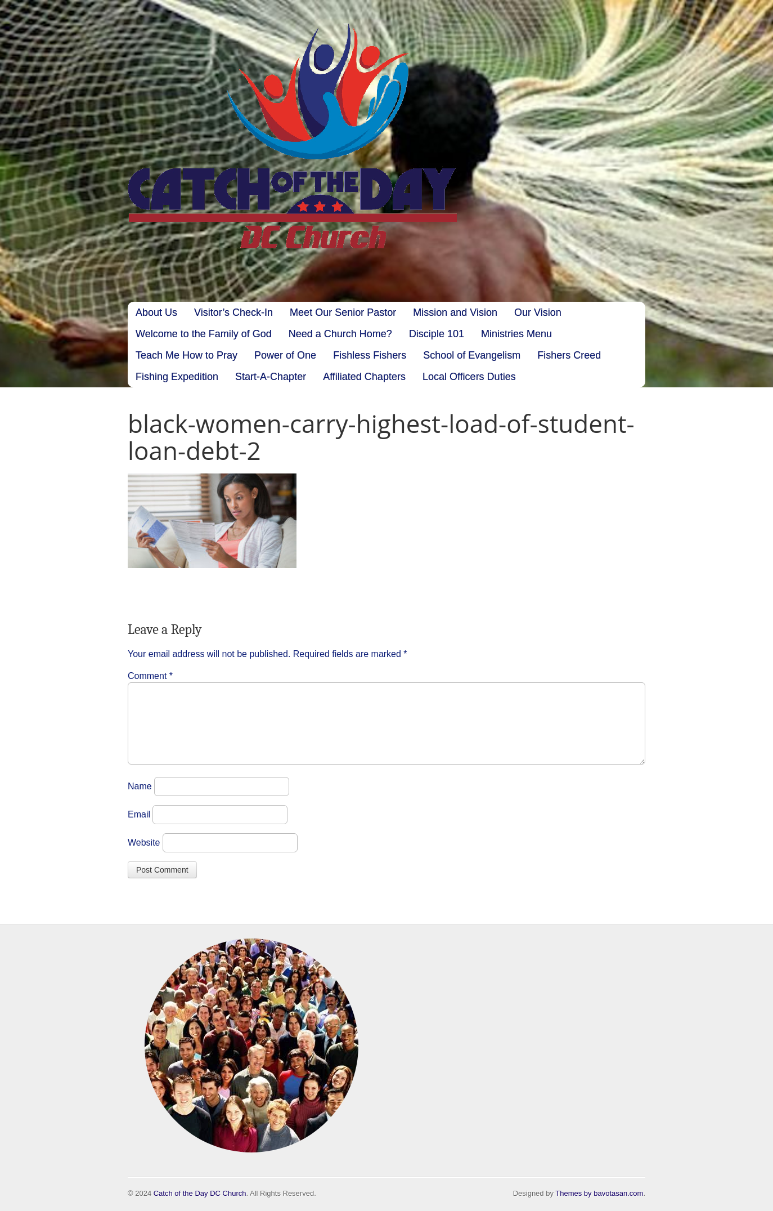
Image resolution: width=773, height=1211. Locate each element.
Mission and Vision (455, 312)
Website (144, 856)
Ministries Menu (516, 333)
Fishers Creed (569, 355)
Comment (150, 676)
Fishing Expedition (177, 376)
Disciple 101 (436, 333)
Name (140, 800)
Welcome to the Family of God (204, 333)
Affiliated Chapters (364, 376)
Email (139, 828)
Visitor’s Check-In (233, 312)
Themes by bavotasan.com (599, 1193)
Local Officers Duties (469, 376)
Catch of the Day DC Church (200, 1193)
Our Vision (537, 312)
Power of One (285, 355)
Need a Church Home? (340, 333)
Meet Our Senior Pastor (343, 312)
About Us (156, 312)
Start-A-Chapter (270, 376)
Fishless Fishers (369, 355)
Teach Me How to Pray (186, 355)
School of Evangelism (471, 355)
